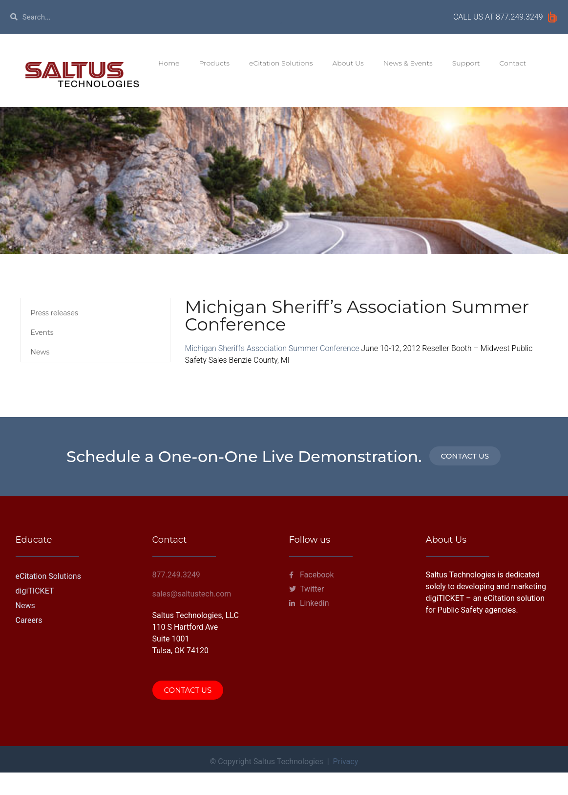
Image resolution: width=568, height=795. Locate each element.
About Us (347, 63)
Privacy (345, 761)
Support (466, 63)
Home (168, 63)
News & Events (408, 63)
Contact (513, 63)
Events (42, 332)
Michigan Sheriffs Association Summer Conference (273, 348)
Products (214, 63)
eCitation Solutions (281, 63)
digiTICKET (35, 591)
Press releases (54, 313)
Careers (29, 620)
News (40, 352)
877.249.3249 (519, 17)
